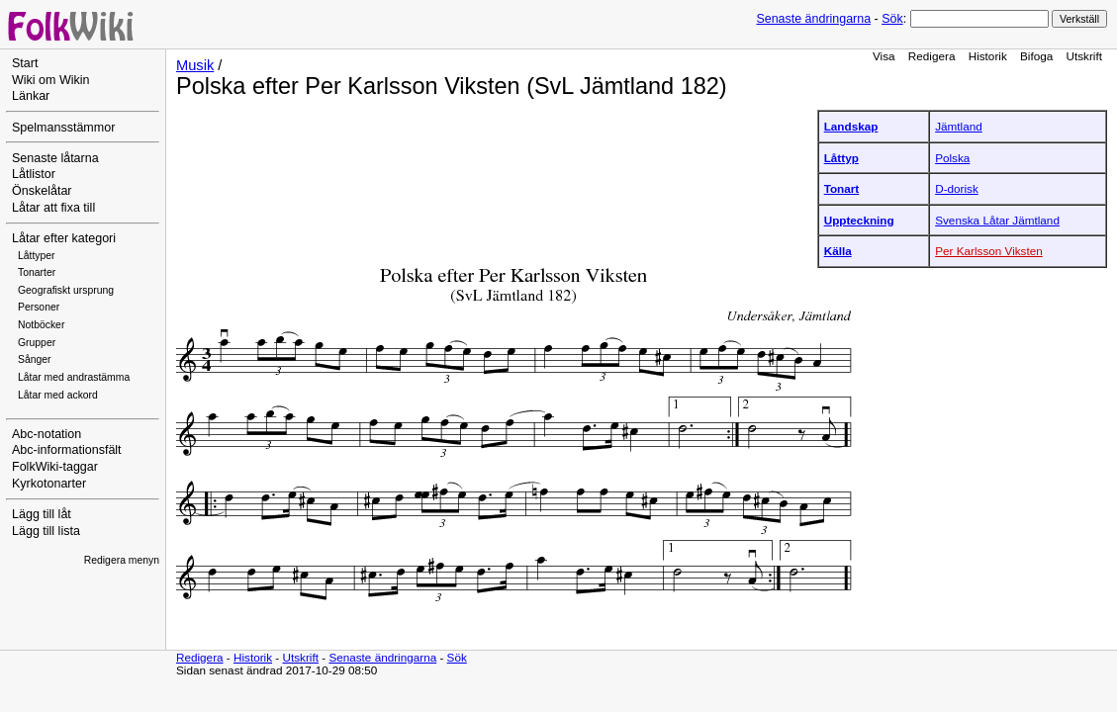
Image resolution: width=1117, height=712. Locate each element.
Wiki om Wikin (51, 80)
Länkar (30, 96)
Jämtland (958, 126)
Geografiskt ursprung (66, 290)
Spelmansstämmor (63, 127)
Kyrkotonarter (49, 483)
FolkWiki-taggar (55, 467)
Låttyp (841, 157)
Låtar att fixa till (53, 208)
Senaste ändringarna (813, 19)
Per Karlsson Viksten (989, 250)
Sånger (34, 359)
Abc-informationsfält (67, 450)
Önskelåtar (42, 191)
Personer (38, 307)
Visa (884, 55)
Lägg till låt (41, 514)
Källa (838, 250)
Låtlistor (33, 174)
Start (25, 63)
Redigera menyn (121, 560)
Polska (952, 157)
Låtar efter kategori (64, 238)
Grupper (36, 342)
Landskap (851, 126)
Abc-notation (46, 434)
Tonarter (36, 272)
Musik (195, 65)
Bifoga (1036, 55)
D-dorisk (956, 188)
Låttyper (36, 255)
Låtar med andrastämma (74, 377)
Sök (892, 19)
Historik (988, 55)
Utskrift (1084, 55)
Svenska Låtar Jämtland (997, 220)
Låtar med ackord (58, 395)
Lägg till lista (46, 531)
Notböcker (41, 324)
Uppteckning (859, 220)
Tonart (842, 188)
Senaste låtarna (55, 158)
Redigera (932, 55)
